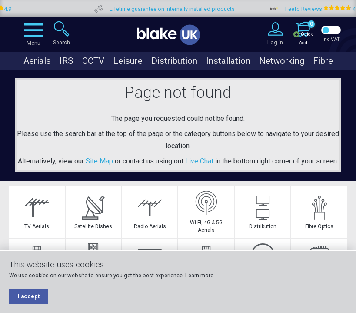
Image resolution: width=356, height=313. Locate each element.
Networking (281, 61)
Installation (228, 61)
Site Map (99, 161)
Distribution (174, 61)
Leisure (128, 61)
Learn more (199, 275)
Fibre (323, 61)
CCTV (93, 61)
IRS (66, 61)
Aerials (37, 61)
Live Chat (199, 161)
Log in (275, 42)
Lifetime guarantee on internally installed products (187, 9)
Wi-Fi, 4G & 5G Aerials (206, 212)
